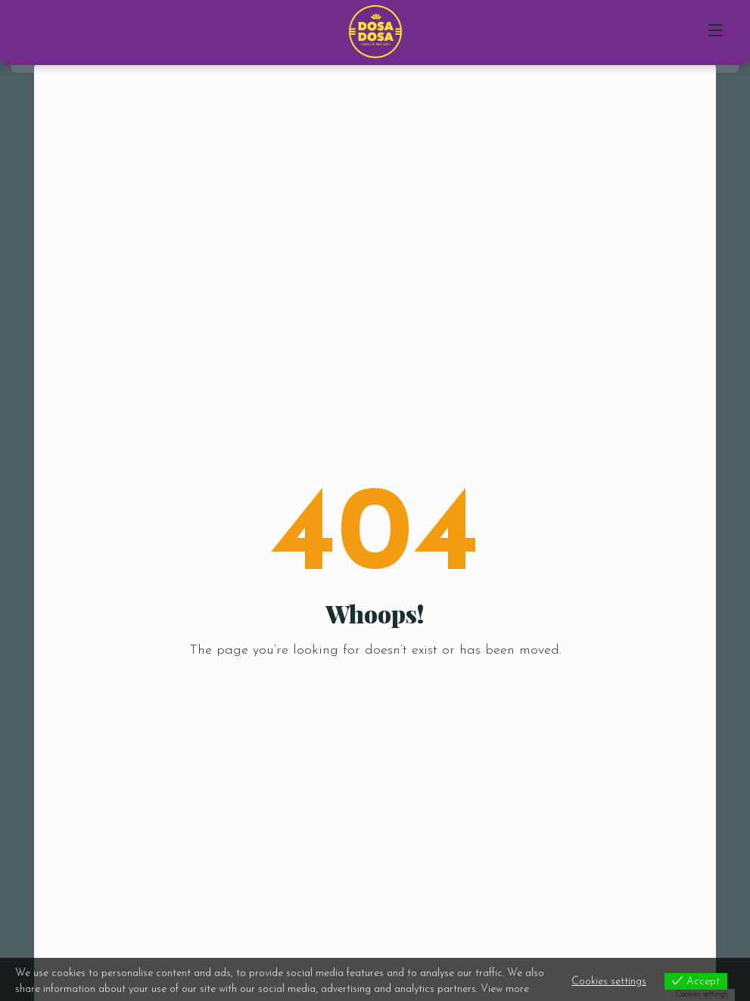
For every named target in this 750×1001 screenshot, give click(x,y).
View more (505, 989)
